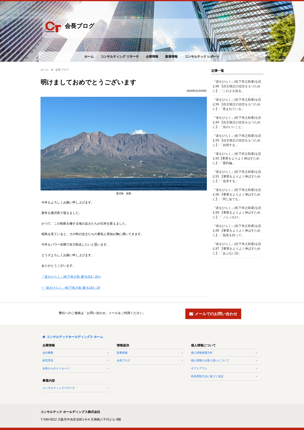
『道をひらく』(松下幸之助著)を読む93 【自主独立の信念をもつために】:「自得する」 (235, 140)
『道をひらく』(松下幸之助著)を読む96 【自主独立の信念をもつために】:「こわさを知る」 (235, 86)
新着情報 (171, 56)
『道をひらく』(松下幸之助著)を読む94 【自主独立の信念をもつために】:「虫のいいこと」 (235, 122)
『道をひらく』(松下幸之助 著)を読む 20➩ (71, 276)
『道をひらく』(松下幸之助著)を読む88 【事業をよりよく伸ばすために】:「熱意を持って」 (235, 230)
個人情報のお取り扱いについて (211, 360)
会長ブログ (62, 69)
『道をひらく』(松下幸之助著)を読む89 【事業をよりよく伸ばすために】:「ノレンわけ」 (235, 212)
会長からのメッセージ (57, 368)
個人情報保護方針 (203, 352)
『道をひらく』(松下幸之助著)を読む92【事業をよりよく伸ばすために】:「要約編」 (236, 158)
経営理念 (49, 360)
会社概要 (49, 352)
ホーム (89, 56)
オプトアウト (200, 368)
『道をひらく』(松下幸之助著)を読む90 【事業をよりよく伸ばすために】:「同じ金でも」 (235, 194)
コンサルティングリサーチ (60, 387)
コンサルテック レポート (202, 56)
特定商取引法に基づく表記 (209, 376)
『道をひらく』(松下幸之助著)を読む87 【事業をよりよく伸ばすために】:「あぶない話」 (235, 248)
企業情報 (152, 56)
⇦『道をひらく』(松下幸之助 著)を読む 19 (70, 287)
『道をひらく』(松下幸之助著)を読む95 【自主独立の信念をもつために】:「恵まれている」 (235, 104)
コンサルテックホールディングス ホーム (72, 336)
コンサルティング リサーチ (120, 56)
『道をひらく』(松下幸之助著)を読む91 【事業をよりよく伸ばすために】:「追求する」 (235, 176)
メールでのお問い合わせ (213, 314)
